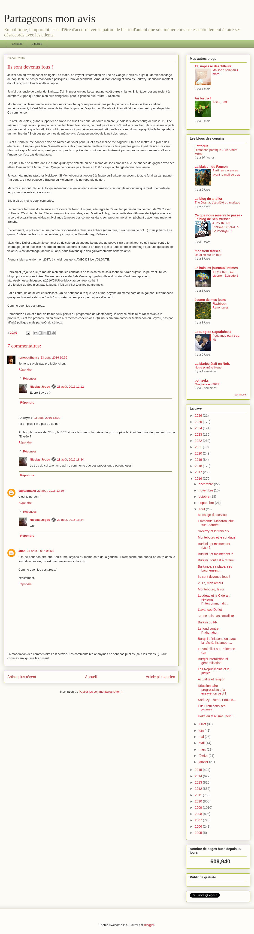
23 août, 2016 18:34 (70, 459)
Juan (21, 551)
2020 (199, 453)
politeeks (202, 380)
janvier (204, 762)
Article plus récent (21, 677)
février (204, 755)
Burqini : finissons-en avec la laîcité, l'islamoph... (217, 640)
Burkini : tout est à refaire (216, 560)
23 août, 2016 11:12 (70, 386)
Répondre (25, 369)
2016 (199, 478)
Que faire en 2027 (207, 384)
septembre (207, 503)
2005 (199, 833)
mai (202, 737)
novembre (206, 490)
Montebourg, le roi (211, 589)
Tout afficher (240, 394)
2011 (199, 795)
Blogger (149, 925)
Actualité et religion (211, 679)
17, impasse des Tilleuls (213, 66)
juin (202, 730)
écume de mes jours (210, 300)
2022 (199, 441)
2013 (199, 782)
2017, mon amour (210, 583)
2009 (199, 807)
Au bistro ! (203, 98)
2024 (199, 428)
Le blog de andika (208, 199)
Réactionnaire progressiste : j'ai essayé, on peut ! (212, 689)
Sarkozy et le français (213, 531)
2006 (199, 826)
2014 (199, 776)
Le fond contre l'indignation (208, 630)
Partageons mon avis (49, 18)
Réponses (30, 378)
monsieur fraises (208, 251)
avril (202, 743)
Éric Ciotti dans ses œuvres (212, 708)
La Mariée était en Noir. (212, 363)
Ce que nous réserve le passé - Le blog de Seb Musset (218, 217)
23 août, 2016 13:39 (50, 490)
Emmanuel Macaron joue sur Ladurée (216, 523)
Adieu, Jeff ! (220, 102)
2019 (199, 459)
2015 (199, 770)
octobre (204, 496)
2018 (199, 466)
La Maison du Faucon (211, 166)
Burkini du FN (208, 622)
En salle (17, 43)
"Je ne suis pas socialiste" (216, 616)
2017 (199, 472)
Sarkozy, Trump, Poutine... (217, 700)
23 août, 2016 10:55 (54, 357)
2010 (199, 801)
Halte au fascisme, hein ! (215, 716)
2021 (199, 447)
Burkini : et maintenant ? (215, 554)
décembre (206, 484)
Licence (37, 43)
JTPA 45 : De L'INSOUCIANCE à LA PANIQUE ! (225, 227)
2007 (199, 820)
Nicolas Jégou (40, 386)
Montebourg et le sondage (217, 537)
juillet (203, 724)
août (202, 509)
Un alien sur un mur (208, 255)
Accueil (91, 677)
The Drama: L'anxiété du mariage (217, 202)
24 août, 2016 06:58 (40, 551)
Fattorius (202, 146)
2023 (199, 434)
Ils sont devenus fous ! (214, 576)
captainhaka (27, 490)
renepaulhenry (28, 357)
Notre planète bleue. (208, 367)
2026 (199, 415)
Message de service (212, 515)
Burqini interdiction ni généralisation (213, 661)
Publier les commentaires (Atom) (100, 691)
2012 (199, 788)
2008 (199, 814)
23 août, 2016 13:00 (46, 417)
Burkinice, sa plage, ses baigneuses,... (215, 568)
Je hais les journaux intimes (216, 268)
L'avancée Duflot (210, 609)
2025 (199, 422)
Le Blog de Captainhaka (213, 332)
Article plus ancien (160, 677)
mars (203, 749)
